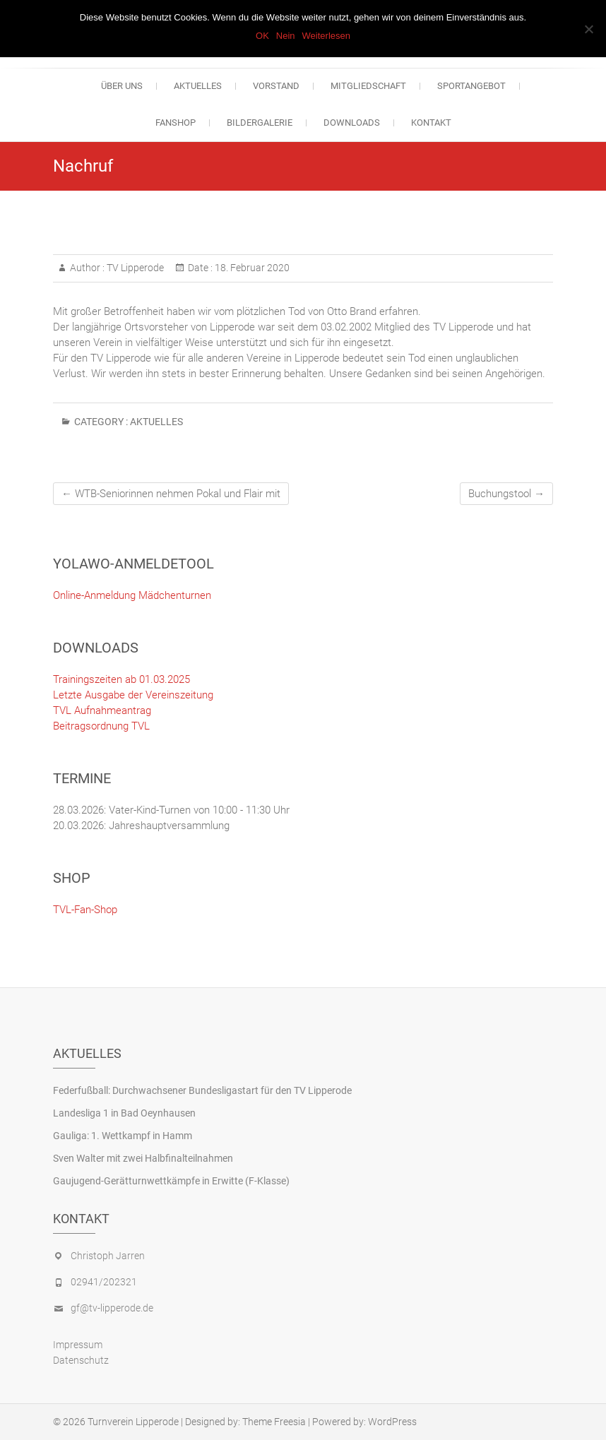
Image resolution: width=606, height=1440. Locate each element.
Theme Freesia (274, 1421)
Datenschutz (81, 1360)
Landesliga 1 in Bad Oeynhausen (124, 1113)
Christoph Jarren (108, 1255)
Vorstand (276, 86)
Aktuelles (198, 86)
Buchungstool (506, 493)
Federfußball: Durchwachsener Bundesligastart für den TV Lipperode (202, 1090)
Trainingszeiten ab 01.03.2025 (121, 679)
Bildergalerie (259, 122)
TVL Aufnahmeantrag (102, 710)
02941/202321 (104, 1281)
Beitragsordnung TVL (101, 726)
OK (262, 35)
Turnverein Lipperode (133, 1421)
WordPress (392, 1421)
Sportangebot (471, 86)
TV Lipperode (134, 267)
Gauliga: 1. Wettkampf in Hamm (122, 1135)
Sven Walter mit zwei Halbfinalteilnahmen (143, 1158)
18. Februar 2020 (251, 267)
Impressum (77, 1344)
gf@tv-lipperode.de (112, 1308)
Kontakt (431, 122)
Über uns (122, 86)
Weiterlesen (326, 35)
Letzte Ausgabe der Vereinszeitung (133, 695)
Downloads (351, 122)
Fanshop (175, 122)
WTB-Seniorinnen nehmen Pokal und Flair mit (170, 493)
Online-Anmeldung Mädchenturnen (132, 595)
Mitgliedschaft (368, 86)
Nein (285, 35)
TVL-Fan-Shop (85, 909)
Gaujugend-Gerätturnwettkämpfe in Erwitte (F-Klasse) (171, 1180)
